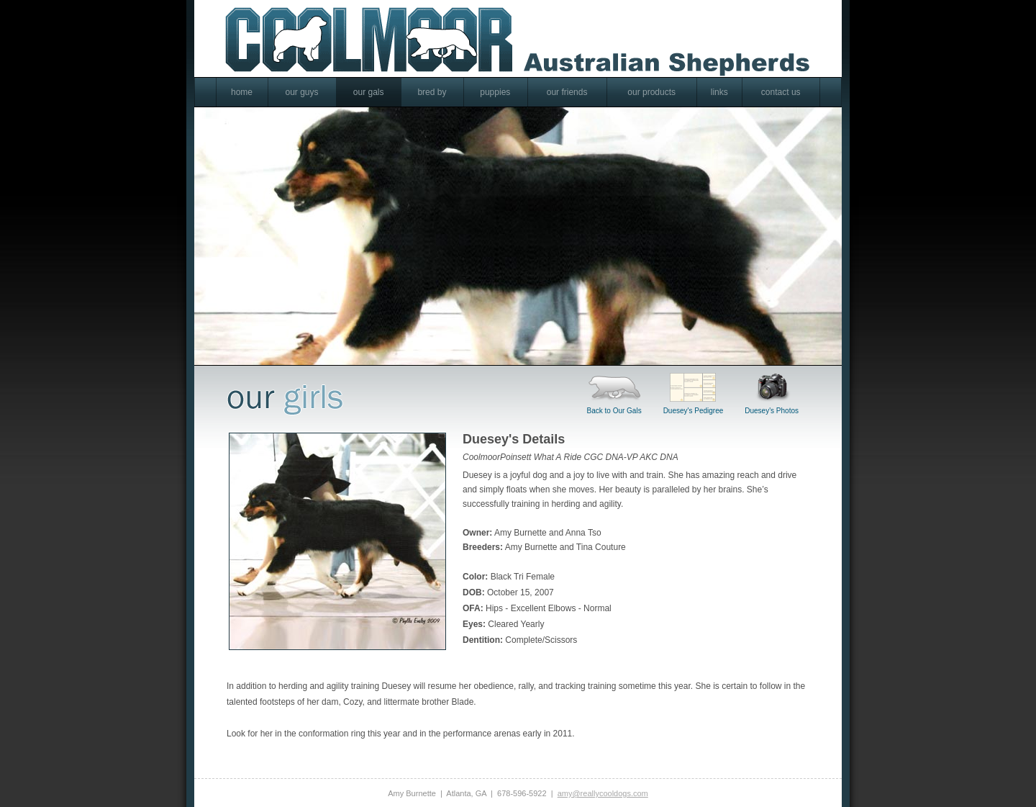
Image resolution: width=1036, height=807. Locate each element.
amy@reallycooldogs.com (603, 792)
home (242, 92)
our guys (301, 92)
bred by (431, 92)
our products (651, 92)
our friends (567, 92)
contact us (781, 92)
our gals (368, 92)
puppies (495, 92)
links (719, 92)
